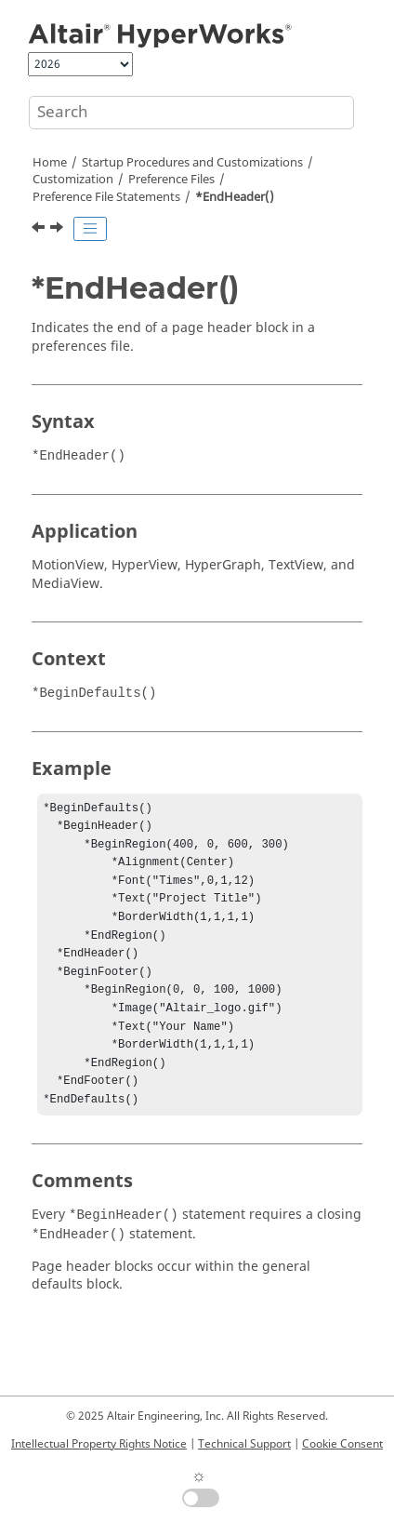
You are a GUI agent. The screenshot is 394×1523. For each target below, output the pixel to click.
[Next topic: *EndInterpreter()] (58, 230)
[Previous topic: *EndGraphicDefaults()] (40, 230)
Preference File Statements (106, 197)
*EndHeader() (234, 197)
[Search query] (191, 112)
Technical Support (244, 1444)
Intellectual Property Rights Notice (99, 1444)
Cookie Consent (342, 1444)
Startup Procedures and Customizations (192, 162)
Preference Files (171, 179)
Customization (73, 179)
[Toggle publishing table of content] (90, 229)
